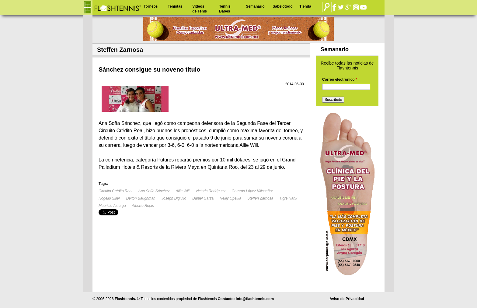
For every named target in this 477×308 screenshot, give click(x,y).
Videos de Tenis (199, 8)
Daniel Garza (203, 198)
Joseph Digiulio (174, 198)
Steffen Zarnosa (260, 198)
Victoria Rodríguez (211, 191)
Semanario (255, 6)
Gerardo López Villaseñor (252, 191)
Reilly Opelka (230, 198)
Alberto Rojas (143, 206)
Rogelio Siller (109, 198)
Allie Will (182, 191)
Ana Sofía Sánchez (154, 191)
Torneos (151, 6)
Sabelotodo (282, 6)
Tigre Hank (288, 198)
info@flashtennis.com (255, 299)
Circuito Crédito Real (115, 191)
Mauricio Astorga (112, 206)
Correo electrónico (339, 79)
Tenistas (175, 6)
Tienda (305, 6)
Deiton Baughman (140, 198)
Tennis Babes (225, 8)
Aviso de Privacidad (346, 299)
